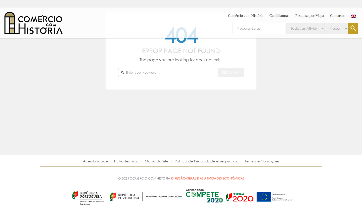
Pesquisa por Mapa (309, 16)
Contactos (337, 16)
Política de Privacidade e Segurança (207, 161)
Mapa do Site (156, 161)
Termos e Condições (262, 161)
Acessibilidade (95, 161)
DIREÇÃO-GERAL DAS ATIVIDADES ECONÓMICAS (208, 178)
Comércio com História (245, 16)
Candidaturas (279, 16)
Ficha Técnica (126, 161)
